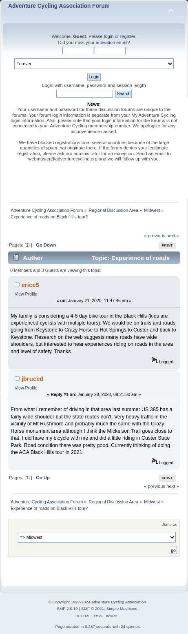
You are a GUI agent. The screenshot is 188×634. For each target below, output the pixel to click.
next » (172, 235)
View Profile (26, 293)
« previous (154, 235)
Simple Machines (121, 608)
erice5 (30, 284)
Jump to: (169, 524)
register (127, 36)
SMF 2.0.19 (67, 608)
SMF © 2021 (92, 608)
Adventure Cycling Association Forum (59, 6)
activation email (111, 42)
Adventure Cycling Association (118, 602)
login (109, 36)
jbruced (33, 378)
